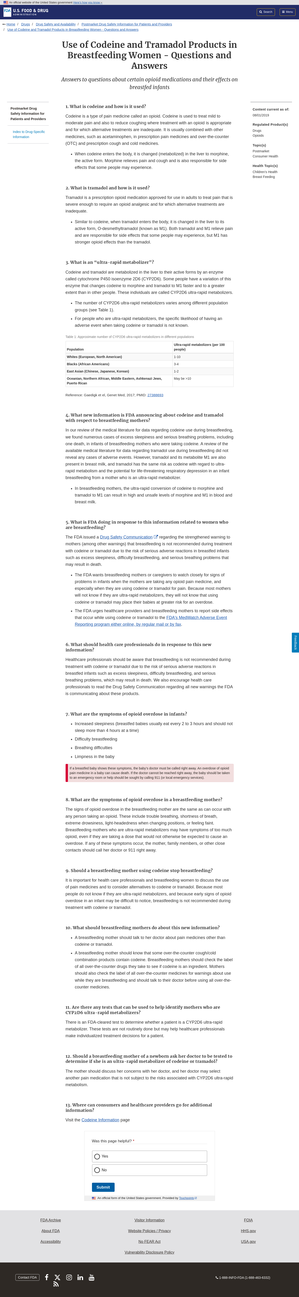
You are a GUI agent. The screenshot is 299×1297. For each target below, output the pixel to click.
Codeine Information (100, 1120)
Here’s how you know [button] (87, 2)
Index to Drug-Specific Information (29, 134)
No (104, 1170)
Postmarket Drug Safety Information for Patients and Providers (126, 24)
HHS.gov (248, 1231)
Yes (105, 1156)
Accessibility (50, 1242)
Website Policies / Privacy (149, 1231)
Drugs (25, 24)
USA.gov (248, 1242)
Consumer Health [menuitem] (265, 156)
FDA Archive (50, 1220)
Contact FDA (27, 1277)
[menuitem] (271, 114)
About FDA (51, 1231)
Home (11, 24)
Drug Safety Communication (126, 537)
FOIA (248, 1220)
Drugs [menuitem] (257, 130)
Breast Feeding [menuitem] (264, 177)
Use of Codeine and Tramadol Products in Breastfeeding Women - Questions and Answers (73, 29)
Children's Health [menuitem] (265, 172)
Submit (103, 1187)
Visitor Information (149, 1220)
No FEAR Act (149, 1242)
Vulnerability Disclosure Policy (149, 1252)
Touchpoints (186, 1198)
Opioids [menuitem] (258, 135)
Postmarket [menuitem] (261, 151)
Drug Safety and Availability (56, 24)
